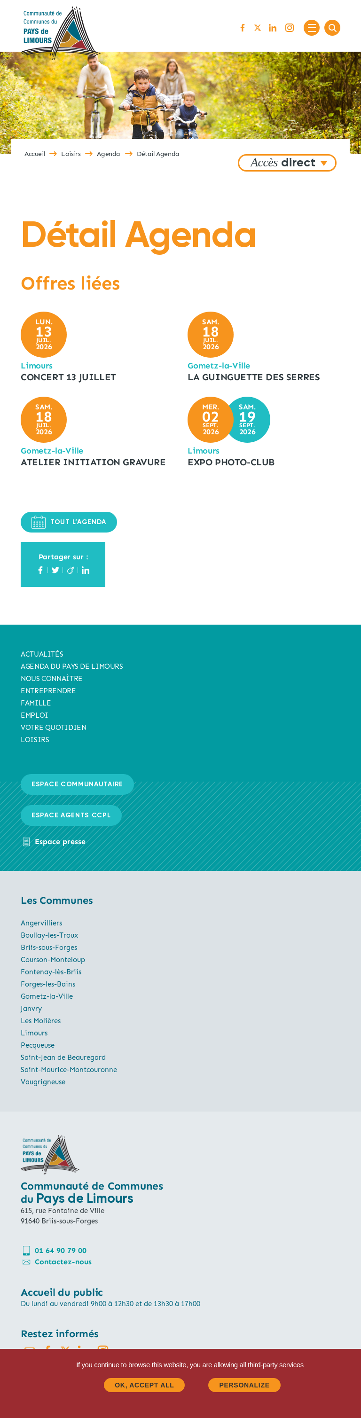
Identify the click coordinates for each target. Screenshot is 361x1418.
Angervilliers (41, 923)
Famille (36, 703)
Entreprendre (48, 691)
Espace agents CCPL (71, 815)
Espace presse (60, 841)
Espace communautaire (77, 784)
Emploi (34, 715)
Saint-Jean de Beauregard (63, 1057)
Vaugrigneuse (43, 1082)
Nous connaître (52, 678)
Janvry (31, 1008)
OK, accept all (144, 1385)
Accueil (34, 154)
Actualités (42, 654)
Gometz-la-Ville (47, 996)
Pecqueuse (38, 1045)
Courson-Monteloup (53, 960)
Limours (34, 1033)
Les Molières (41, 1021)
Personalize (244, 1385)
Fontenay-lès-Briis (51, 972)
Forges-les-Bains (48, 984)
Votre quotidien (53, 727)
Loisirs (70, 154)
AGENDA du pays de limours (72, 666)
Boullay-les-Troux (49, 935)
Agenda (108, 154)
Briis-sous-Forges (49, 947)
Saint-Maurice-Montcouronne (69, 1069)
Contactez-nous (63, 1261)
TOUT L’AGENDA (68, 522)
